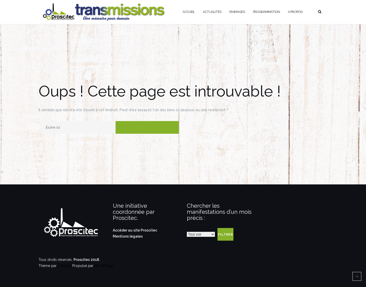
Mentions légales (128, 236)
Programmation (266, 12)
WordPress (103, 266)
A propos (295, 12)
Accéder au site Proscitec (135, 230)
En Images (237, 12)
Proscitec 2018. (87, 260)
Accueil (188, 12)
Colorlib (64, 266)
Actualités (212, 12)
